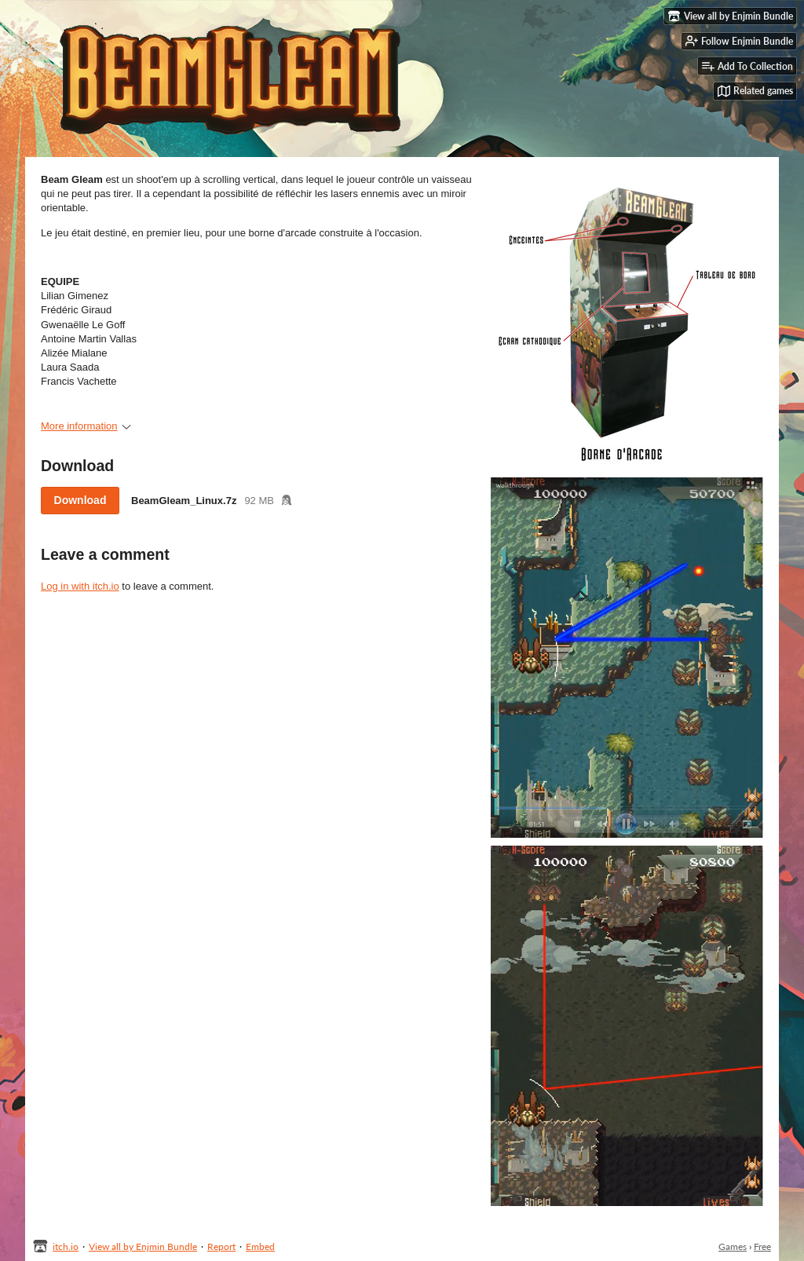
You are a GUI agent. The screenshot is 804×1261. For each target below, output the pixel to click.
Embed (260, 1246)
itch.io (66, 1246)
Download (80, 500)
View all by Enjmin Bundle (143, 1246)
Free (762, 1246)
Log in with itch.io (80, 586)
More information (86, 426)
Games (732, 1246)
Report (221, 1246)
